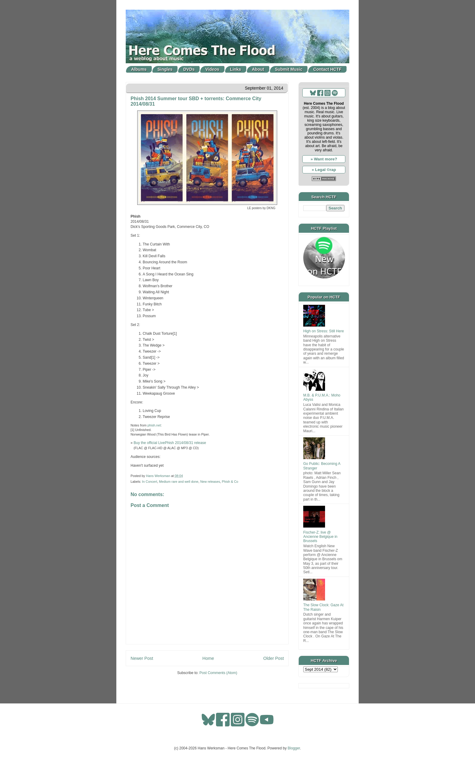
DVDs (188, 69)
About (258, 69)
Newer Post (142, 658)
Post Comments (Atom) (218, 673)
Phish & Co (230, 481)
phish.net (154, 425)
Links (235, 69)
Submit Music (289, 69)
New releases (210, 481)
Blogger (294, 748)
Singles (165, 69)
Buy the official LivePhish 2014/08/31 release (170, 443)
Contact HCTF (327, 69)
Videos (212, 69)
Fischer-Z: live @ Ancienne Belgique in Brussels (320, 536)
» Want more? (324, 159)
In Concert (149, 481)
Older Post (273, 658)
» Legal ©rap (324, 169)
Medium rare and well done (178, 481)
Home (208, 658)
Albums (139, 69)
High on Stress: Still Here (323, 331)
